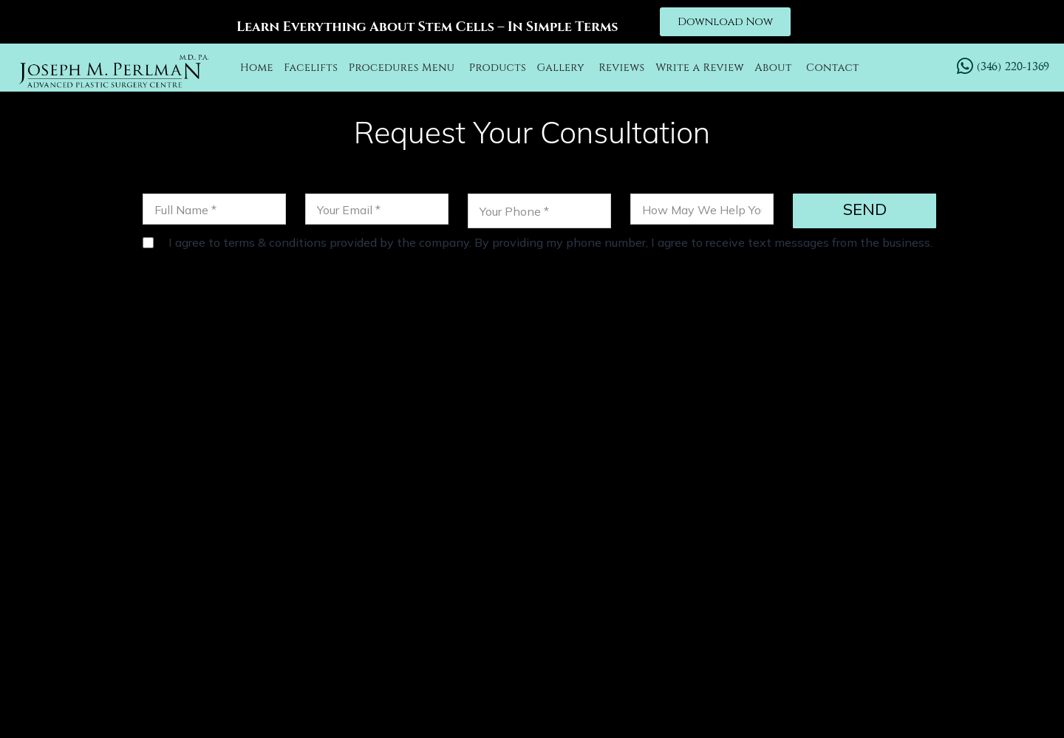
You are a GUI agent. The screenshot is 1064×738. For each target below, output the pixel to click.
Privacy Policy (718, 704)
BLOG (724, 587)
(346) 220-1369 (327, 448)
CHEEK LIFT (730, 569)
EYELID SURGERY (900, 569)
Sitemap (799, 704)
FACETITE (806, 569)
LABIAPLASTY (652, 587)
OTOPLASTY (571, 569)
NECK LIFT (651, 569)
